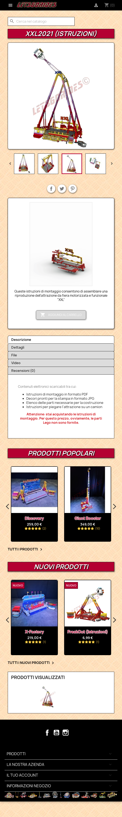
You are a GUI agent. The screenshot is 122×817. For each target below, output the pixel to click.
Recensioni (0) (23, 370)
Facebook (47, 732)
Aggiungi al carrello (61, 315)
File (14, 355)
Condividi (51, 188)
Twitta (62, 188)
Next (114, 506)
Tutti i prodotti (26, 549)
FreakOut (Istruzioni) (87, 631)
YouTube (56, 732)
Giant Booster (89, 518)
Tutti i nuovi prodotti (31, 662)
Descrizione (21, 339)
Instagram (65, 732)
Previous (8, 506)
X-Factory (34, 631)
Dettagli (17, 347)
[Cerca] (41, 21)
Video (15, 363)
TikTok (75, 732)
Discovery (36, 518)
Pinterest (72, 188)
